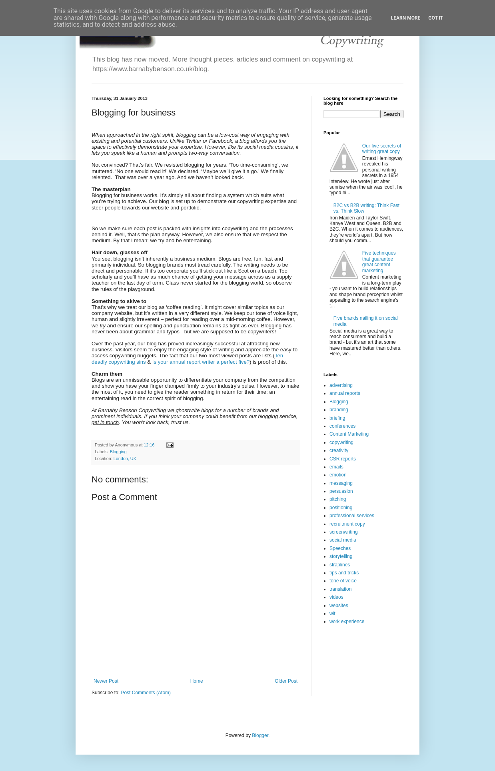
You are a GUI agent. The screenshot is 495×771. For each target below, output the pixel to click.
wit (332, 613)
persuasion (341, 491)
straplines (339, 565)
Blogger (260, 735)
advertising (341, 385)
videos (336, 597)
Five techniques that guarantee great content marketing (379, 261)
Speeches (340, 548)
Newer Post (106, 681)
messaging (341, 483)
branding (338, 409)
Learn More (406, 18)
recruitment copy (347, 524)
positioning (340, 507)
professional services (351, 515)
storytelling (340, 556)
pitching (337, 499)
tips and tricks (344, 573)
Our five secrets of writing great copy (381, 148)
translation (340, 589)
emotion (338, 475)
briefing (337, 418)
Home (196, 681)
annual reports (344, 393)
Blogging (118, 451)
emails (336, 467)
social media (342, 540)
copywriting (341, 442)
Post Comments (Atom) (146, 692)
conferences (342, 426)
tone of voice (343, 581)
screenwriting (343, 532)
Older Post (286, 681)
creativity (338, 450)
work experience (346, 621)
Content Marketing (349, 434)
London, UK (125, 458)
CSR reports (342, 459)
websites (338, 605)
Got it (435, 18)
